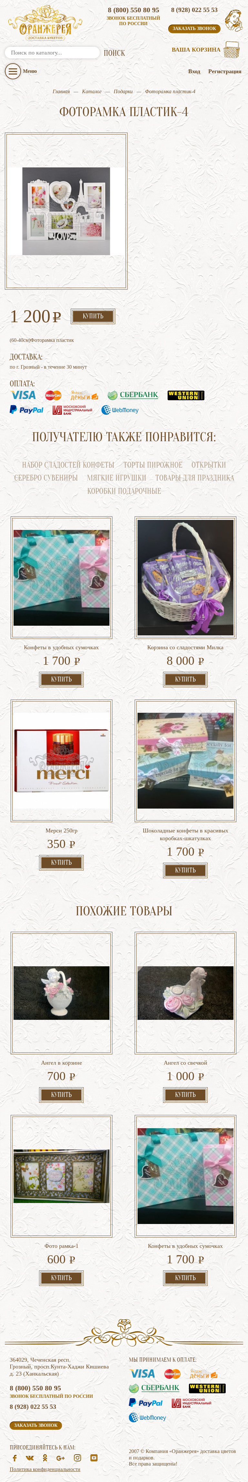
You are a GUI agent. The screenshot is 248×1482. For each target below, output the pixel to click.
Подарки (123, 91)
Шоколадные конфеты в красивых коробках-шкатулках (185, 834)
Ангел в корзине (61, 1062)
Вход (194, 71)
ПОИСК (114, 53)
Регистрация (225, 71)
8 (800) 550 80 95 (133, 10)
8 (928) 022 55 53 (194, 9)
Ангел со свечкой (185, 1062)
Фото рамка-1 (61, 1246)
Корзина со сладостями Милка (185, 647)
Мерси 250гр (62, 830)
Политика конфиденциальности (45, 1469)
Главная (61, 91)
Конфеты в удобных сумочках (61, 647)
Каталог (91, 91)
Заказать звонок (194, 28)
